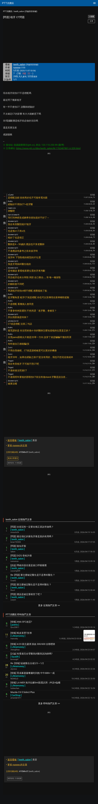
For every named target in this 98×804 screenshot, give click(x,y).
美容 (21, 440)
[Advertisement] (49, 43)
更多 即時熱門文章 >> (49, 703)
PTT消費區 (7, 11)
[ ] (17, 529)
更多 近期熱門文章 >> (49, 605)
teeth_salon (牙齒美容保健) (25, 11)
